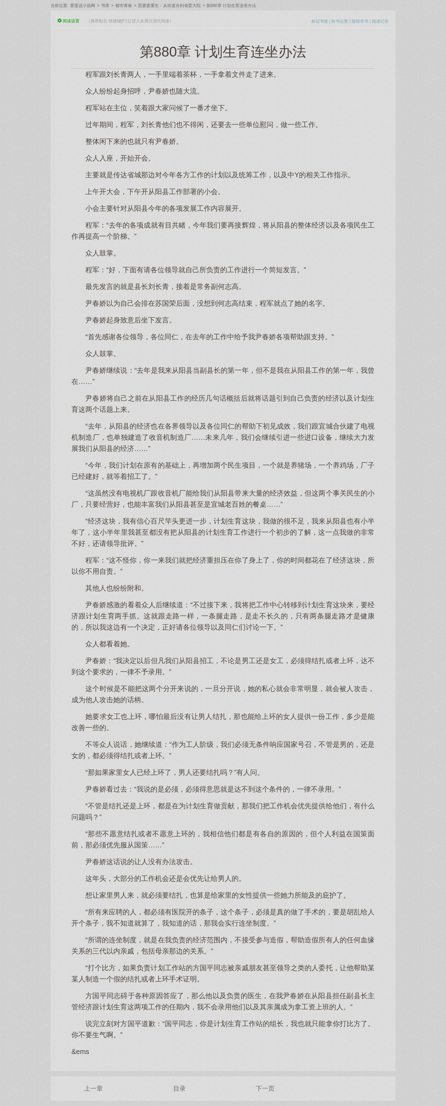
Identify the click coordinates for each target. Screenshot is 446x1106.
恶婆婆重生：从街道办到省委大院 (169, 5)
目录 (179, 1088)
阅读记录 (380, 21)
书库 (105, 5)
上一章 (93, 1088)
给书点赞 (339, 21)
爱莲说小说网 (82, 5)
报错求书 (360, 21)
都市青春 (123, 5)
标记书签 (320, 21)
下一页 (265, 1088)
